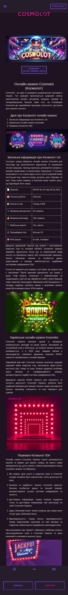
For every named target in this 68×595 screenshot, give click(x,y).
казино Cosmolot (49, 161)
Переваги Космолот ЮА (21, 126)
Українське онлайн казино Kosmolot (26, 123)
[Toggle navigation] (5, 6)
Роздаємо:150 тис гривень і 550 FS (34, 70)
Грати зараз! (58, 6)
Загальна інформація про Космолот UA (28, 119)
